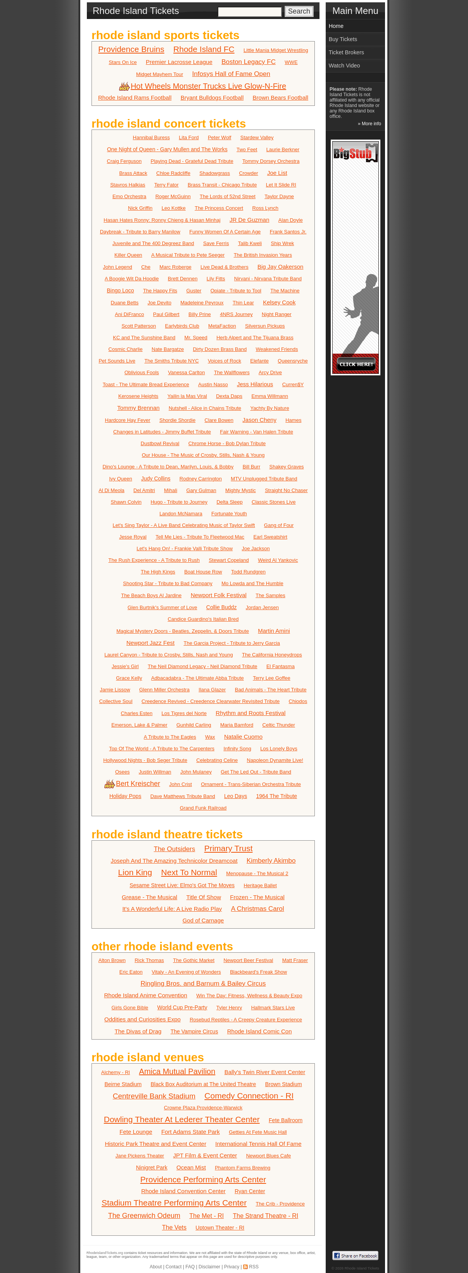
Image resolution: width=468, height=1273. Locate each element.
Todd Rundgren (248, 572)
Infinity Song (237, 748)
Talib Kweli (250, 243)
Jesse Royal (133, 537)
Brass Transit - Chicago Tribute (222, 185)
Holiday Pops (125, 796)
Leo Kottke (174, 208)
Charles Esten (137, 713)
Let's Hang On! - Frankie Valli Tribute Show (184, 548)
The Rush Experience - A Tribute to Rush (154, 560)
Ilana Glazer (212, 690)
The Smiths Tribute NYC (171, 361)
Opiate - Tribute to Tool (236, 291)
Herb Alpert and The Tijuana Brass (255, 337)
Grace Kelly (129, 678)
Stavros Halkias (127, 185)
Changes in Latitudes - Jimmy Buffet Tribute (162, 432)
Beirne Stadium (123, 1084)
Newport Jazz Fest (150, 642)
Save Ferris (216, 243)
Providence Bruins (131, 49)
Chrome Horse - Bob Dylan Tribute (227, 443)
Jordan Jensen (262, 607)
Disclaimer (209, 1267)
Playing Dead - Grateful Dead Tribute (192, 161)
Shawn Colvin (126, 502)
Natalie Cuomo (243, 736)
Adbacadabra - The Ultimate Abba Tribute (197, 678)
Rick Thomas (149, 960)
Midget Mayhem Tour (159, 74)
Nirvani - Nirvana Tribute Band (268, 279)
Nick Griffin (140, 208)
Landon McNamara (180, 513)
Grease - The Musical (149, 897)
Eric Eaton (131, 972)
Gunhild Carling (193, 725)
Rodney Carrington (201, 479)
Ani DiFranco (129, 314)
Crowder (248, 173)
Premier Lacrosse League (179, 62)
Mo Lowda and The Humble (252, 583)
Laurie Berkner (282, 149)
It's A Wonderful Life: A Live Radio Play (172, 908)
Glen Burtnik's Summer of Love (162, 607)
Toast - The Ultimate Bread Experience (146, 384)
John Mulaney (196, 772)
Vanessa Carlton (186, 372)
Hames (293, 420)
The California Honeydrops (272, 655)
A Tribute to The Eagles (170, 737)
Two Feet (247, 149)
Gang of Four (279, 525)
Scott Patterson (138, 326)
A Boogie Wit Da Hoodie (132, 279)
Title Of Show (204, 897)
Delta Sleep (229, 502)
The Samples (270, 595)
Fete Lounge (135, 1131)
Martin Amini (274, 630)
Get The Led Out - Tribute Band (256, 772)
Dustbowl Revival (160, 443)
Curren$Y (293, 384)
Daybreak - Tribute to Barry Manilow (140, 232)
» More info (369, 123)
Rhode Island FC (204, 49)
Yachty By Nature (269, 408)
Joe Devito (159, 303)
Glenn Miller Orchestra (164, 690)
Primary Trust (228, 848)
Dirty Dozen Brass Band (220, 349)
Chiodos (298, 701)
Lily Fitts (216, 279)
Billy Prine (199, 314)
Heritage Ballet (259, 885)
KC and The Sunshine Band (144, 337)
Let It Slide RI (281, 185)
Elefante (259, 361)
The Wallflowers (232, 372)
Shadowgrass (214, 173)
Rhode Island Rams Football (134, 97)
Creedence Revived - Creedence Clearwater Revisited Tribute (211, 701)
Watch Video (344, 65)
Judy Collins (155, 478)
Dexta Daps (229, 396)
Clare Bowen (219, 420)
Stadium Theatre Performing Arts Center (174, 1202)
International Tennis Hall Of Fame (258, 1143)
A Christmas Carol (257, 908)
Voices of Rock (224, 361)
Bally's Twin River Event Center (265, 1072)
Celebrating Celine (217, 760)
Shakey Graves (286, 467)
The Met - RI (206, 1216)
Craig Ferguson (124, 161)
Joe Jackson (256, 548)
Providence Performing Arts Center (203, 1179)
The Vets (174, 1227)
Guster (193, 291)
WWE (291, 62)
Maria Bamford (236, 725)
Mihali (170, 490)
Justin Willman (155, 772)
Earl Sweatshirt (270, 537)
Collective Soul (116, 701)
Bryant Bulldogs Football (212, 97)
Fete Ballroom (285, 1120)
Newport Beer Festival (248, 960)
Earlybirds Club (182, 326)
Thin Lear (243, 303)
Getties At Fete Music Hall (258, 1132)
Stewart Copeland (229, 560)
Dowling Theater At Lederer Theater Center (182, 1119)
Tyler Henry (229, 1007)
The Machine (284, 291)
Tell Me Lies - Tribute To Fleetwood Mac (199, 537)
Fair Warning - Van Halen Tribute (256, 432)
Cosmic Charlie (126, 349)
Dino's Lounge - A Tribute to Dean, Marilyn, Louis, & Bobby (168, 467)
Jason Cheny (259, 419)
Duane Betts (125, 303)
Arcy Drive (270, 372)
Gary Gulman (201, 490)
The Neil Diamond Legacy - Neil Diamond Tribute (202, 666)
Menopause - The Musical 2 (257, 873)
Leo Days (235, 796)
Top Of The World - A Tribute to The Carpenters (161, 748)
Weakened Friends (277, 349)
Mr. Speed (196, 337)
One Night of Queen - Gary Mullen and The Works (167, 149)
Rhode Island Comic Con (259, 1031)
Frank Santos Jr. (288, 232)
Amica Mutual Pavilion (177, 1071)
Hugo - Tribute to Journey (178, 502)
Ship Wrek (282, 243)
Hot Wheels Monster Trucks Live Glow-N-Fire (203, 86)
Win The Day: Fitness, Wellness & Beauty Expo (249, 995)
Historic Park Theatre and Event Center (155, 1143)
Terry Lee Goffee (271, 678)
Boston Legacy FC (248, 62)
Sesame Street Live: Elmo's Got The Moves (182, 885)
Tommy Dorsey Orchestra (270, 161)
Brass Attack (133, 173)
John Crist (180, 784)
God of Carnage (203, 920)
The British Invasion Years (263, 255)
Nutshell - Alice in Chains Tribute (205, 408)
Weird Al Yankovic (278, 560)
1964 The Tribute (276, 796)
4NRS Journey (236, 314)
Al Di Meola (111, 490)
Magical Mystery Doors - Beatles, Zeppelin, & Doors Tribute (182, 631)
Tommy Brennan (138, 407)
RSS (254, 1267)
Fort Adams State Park (190, 1131)
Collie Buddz (221, 607)
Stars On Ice (122, 62)
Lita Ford (189, 137)
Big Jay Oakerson (280, 266)
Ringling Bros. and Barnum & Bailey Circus (203, 983)
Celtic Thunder (278, 725)
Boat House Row (203, 572)
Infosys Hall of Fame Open (231, 74)
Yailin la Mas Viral (187, 396)
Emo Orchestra (129, 196)
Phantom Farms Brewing (242, 1168)
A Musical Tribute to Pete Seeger (188, 255)
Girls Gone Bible (130, 1007)
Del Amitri (144, 490)
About (156, 1267)
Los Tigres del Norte (184, 713)
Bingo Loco (120, 290)
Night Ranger (277, 314)
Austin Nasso (213, 384)
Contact (173, 1267)
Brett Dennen (183, 279)
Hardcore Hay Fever (127, 420)
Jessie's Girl (125, 666)
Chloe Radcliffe (173, 173)
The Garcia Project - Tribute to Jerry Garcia (232, 643)
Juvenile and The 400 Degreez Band (153, 243)
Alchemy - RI (115, 1072)
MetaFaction (222, 326)
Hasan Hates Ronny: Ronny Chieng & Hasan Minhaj (162, 220)
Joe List (277, 172)
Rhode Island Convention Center (183, 1191)
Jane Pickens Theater (140, 1156)
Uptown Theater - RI (219, 1228)
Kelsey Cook (279, 302)
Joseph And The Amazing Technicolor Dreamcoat (174, 860)
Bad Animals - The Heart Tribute (271, 690)
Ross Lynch (265, 208)
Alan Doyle (290, 220)
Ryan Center (250, 1191)
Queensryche (292, 361)
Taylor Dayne (279, 196)
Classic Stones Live (273, 502)
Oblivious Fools (141, 372)
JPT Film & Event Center (205, 1155)
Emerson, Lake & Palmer (139, 725)
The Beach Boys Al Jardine (151, 595)
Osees (122, 772)
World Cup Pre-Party (182, 1007)
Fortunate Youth (229, 513)
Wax (210, 737)
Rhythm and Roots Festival (250, 713)
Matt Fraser (295, 960)
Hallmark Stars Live (273, 1007)
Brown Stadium (283, 1084)
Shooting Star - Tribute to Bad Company (167, 583)
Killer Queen (128, 255)
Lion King (135, 872)
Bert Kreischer (132, 784)
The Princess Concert (219, 208)
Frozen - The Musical (257, 897)
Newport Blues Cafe (268, 1156)
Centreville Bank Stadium (154, 1096)
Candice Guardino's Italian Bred (203, 619)
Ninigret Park (152, 1167)
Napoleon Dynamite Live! (275, 760)
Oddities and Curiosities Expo (142, 1019)
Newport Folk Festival (219, 595)
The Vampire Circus (194, 1031)
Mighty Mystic (240, 490)
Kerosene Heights (138, 396)
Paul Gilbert (166, 314)
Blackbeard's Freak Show (258, 972)
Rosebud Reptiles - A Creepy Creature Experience (246, 1020)
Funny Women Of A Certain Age (225, 232)
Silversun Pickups (265, 326)
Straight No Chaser (286, 490)
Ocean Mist (191, 1167)
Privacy (231, 1267)
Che (145, 267)
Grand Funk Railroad (203, 808)
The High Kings (158, 572)
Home (336, 26)
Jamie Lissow (115, 690)
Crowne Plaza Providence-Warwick (203, 1108)
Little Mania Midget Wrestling (275, 50)
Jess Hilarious (255, 384)
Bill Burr (252, 467)
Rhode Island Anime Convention (145, 995)
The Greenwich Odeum (144, 1215)
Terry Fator (166, 185)
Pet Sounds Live (116, 361)
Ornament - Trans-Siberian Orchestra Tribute (251, 784)
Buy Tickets (343, 39)
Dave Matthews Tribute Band (182, 796)
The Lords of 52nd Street (228, 196)
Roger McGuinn (173, 196)
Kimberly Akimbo (271, 860)
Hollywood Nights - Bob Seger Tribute (145, 760)
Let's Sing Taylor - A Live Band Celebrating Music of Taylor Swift (184, 525)
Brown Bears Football (280, 97)
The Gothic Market (193, 960)
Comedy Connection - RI (249, 1095)
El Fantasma (280, 666)
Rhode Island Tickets (362, 1268)
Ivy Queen (120, 479)
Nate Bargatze (168, 349)
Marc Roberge (175, 267)
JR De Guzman (249, 219)
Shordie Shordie (177, 420)
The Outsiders (174, 849)
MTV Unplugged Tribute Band (264, 479)
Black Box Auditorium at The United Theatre (203, 1084)
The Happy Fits (160, 291)
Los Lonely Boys (278, 748)
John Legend (117, 267)
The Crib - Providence (280, 1204)
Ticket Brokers (346, 52)
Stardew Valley (257, 137)
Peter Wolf (219, 137)
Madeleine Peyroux (201, 303)
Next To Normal (189, 872)
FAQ (190, 1267)
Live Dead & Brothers (224, 267)
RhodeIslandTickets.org (104, 1253)
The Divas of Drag (137, 1031)
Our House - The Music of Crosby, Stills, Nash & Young (203, 455)
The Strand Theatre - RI (266, 1216)
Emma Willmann (269, 396)
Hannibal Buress (151, 137)
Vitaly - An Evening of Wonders (186, 972)
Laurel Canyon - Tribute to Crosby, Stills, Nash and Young (168, 655)
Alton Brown (112, 960)
